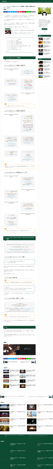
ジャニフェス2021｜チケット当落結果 (13, 40)
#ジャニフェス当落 (11, 141)
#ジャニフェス (21, 250)
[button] (50, 1)
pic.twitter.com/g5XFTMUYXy (28, 86)
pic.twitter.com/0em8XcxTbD (28, 71)
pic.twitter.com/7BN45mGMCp (28, 157)
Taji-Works (4, 1)
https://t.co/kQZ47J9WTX (15, 250)
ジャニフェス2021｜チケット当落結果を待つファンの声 (15, 44)
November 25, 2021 (11, 84)
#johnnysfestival (26, 250)
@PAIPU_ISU (13, 195)
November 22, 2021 (28, 209)
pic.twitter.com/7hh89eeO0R (11, 143)
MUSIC (5, 9)
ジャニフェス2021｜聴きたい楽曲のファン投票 (14, 49)
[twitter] (44, 31)
